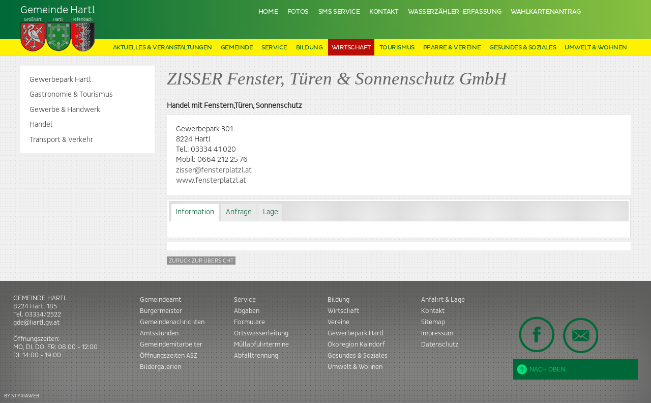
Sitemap (433, 322)
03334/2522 (43, 314)
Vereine (338, 322)
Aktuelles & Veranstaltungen (162, 47)
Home (268, 12)
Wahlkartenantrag (546, 12)
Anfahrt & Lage (443, 300)
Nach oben (541, 369)
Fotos (298, 12)
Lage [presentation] (270, 212)
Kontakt (383, 12)
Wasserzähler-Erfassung (454, 12)
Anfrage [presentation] (239, 212)
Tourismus (397, 47)
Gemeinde (237, 47)
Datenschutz (439, 344)
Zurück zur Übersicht (201, 261)
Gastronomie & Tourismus (71, 94)
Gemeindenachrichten (172, 322)
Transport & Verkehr (61, 140)
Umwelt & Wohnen (596, 47)
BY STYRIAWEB (21, 395)
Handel (40, 124)
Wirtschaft (351, 47)
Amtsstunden (159, 333)
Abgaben (246, 311)
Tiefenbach (58, 28)
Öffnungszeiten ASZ (168, 356)
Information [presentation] (194, 212)
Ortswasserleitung (261, 333)
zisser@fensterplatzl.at (214, 170)
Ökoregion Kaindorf (356, 344)
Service (274, 47)
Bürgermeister (161, 311)
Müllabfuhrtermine (261, 344)
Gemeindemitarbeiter (171, 344)
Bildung (309, 47)
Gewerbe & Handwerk (64, 109)
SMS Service (339, 12)
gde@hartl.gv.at (36, 323)
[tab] (195, 212)
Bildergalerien (160, 367)
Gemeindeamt (160, 300)
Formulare (249, 322)
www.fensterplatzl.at (211, 180)
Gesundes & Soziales (522, 47)
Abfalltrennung (256, 356)
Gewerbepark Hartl (60, 79)
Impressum (437, 333)
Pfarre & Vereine (452, 47)
